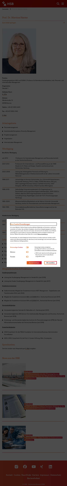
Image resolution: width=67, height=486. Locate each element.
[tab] (18, 247)
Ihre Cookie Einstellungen (20, 224)
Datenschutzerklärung (43, 234)
